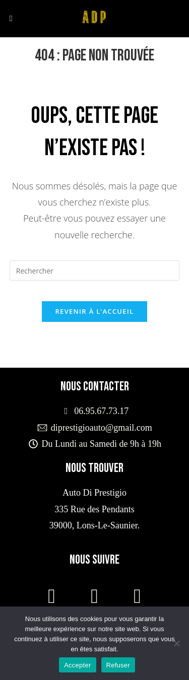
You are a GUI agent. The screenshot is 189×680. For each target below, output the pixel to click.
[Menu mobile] (11, 18)
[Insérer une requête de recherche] (95, 270)
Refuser (118, 665)
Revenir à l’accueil (94, 311)
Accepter (77, 665)
